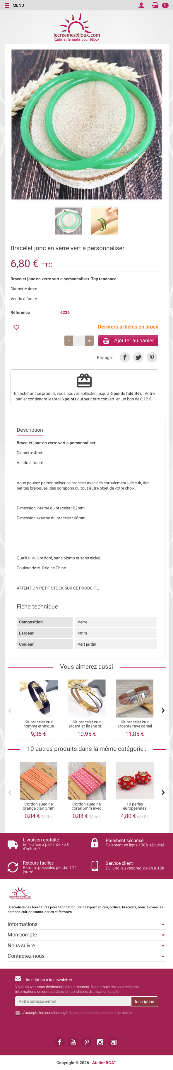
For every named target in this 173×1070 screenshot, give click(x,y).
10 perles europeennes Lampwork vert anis (135, 808)
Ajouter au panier (127, 340)
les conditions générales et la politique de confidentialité (85, 1013)
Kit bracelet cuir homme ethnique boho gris (38, 726)
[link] (125, 358)
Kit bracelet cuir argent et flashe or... (86, 724)
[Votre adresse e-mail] (73, 1001)
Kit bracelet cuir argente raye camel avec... (134, 726)
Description (30, 430)
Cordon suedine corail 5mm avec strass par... (86, 808)
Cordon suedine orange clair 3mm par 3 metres (38, 808)
